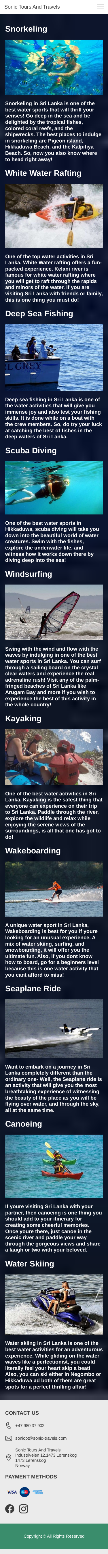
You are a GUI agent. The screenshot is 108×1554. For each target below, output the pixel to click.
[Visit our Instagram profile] (23, 1508)
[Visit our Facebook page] (9, 1508)
